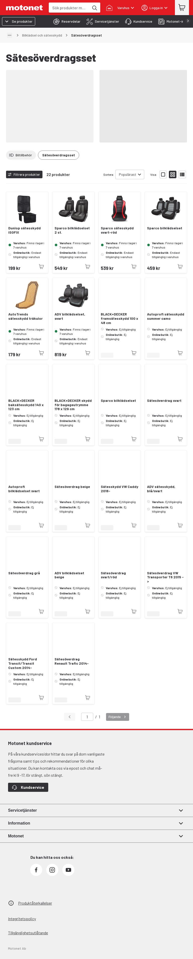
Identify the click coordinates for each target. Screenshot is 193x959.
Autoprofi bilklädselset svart (24, 489)
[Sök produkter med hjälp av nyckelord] (94, 8)
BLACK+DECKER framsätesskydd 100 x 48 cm (119, 318)
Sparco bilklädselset (164, 228)
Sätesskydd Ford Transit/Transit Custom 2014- (22, 663)
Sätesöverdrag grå (24, 573)
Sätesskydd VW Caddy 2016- (119, 489)
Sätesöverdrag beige (72, 487)
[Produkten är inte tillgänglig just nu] (41, 266)
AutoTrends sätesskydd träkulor (25, 316)
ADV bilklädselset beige (69, 575)
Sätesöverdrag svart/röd (113, 575)
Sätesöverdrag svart (164, 401)
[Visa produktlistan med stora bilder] (163, 174)
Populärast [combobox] (127, 174)
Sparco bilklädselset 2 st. (72, 230)
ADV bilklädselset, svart (70, 316)
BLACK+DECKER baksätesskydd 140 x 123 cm (26, 405)
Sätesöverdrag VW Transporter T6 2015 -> (165, 577)
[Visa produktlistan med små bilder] (172, 174)
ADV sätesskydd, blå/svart (161, 489)
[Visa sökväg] (9, 35)
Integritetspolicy (22, 918)
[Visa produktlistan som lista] (182, 174)
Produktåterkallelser (35, 903)
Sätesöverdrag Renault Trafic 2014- (72, 661)
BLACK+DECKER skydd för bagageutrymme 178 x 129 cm (73, 405)
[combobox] (69, 8)
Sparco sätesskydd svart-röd (117, 230)
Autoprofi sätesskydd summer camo (165, 316)
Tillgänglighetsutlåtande (28, 932)
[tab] (65, 21)
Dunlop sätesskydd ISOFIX (24, 230)
